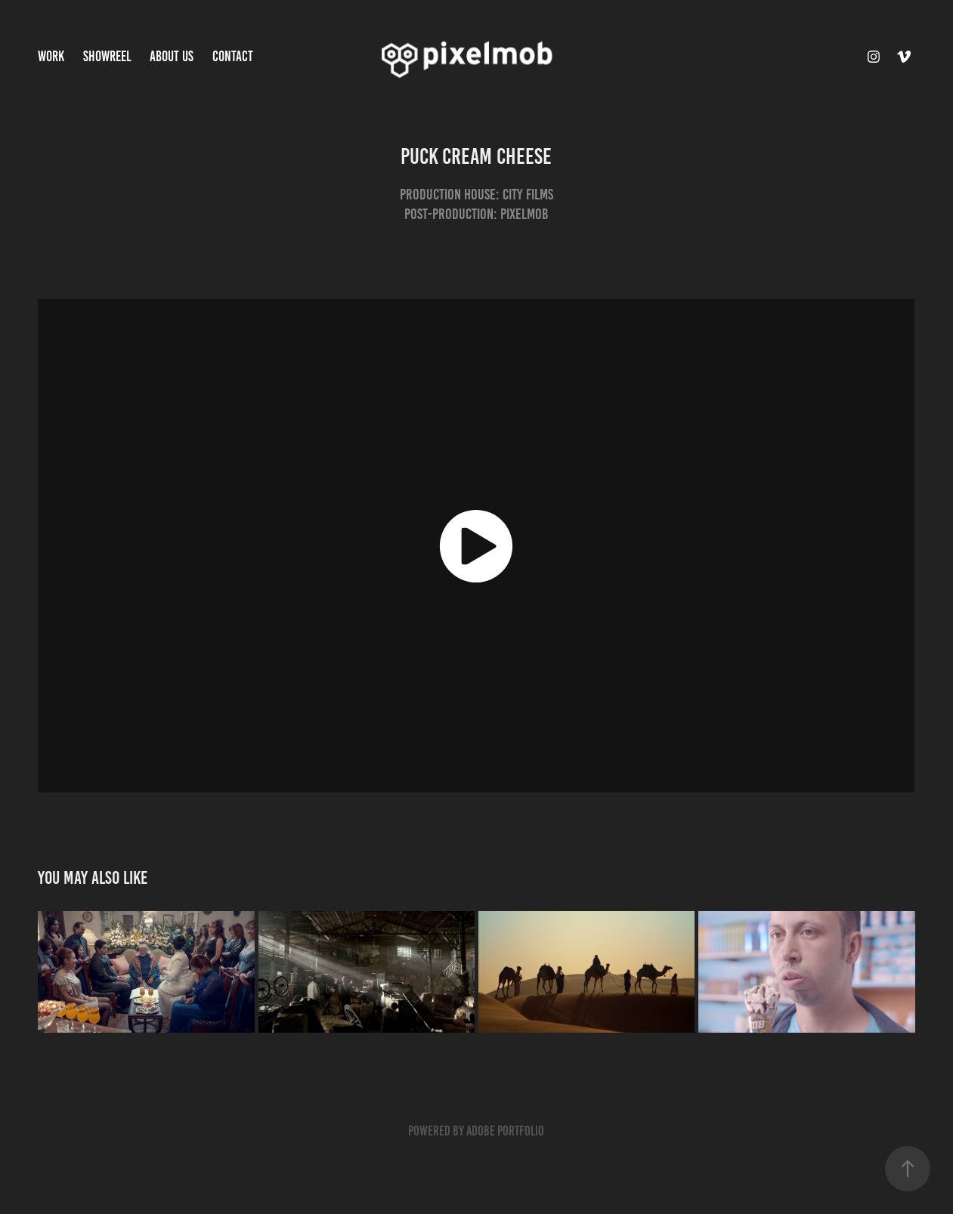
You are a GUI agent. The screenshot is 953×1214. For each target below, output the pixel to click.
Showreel (107, 56)
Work (51, 56)
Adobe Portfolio (505, 1130)
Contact (232, 56)
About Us (171, 56)
